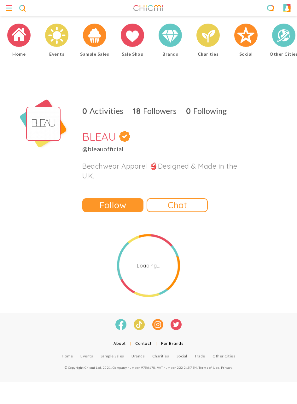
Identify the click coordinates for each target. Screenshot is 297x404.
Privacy (226, 367)
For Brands (172, 343)
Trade (200, 356)
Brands (138, 356)
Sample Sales (112, 356)
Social (182, 356)
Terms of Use (209, 367)
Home (67, 356)
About (120, 343)
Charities (160, 356)
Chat (177, 204)
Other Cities (224, 356)
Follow (113, 204)
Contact (143, 343)
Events (86, 356)
